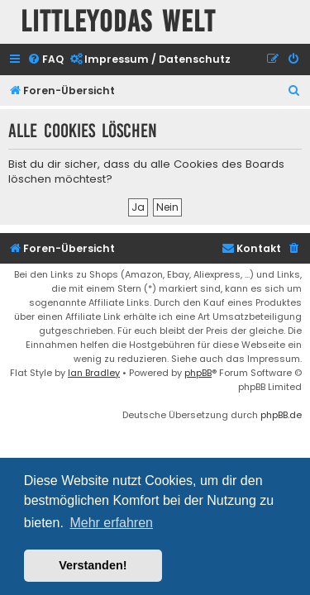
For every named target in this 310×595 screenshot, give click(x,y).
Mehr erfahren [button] (111, 523)
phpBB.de (281, 414)
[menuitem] (45, 60)
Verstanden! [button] (92, 565)
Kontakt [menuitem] (251, 248)
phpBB (198, 372)
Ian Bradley (94, 372)
